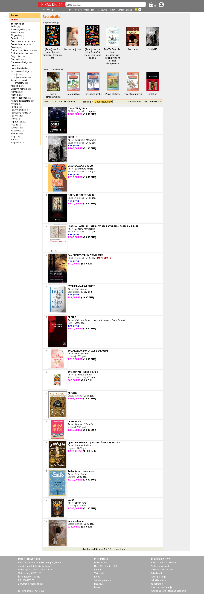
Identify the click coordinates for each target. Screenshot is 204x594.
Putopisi (15, 127)
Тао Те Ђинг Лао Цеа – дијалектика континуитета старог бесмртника (112, 56)
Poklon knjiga (18, 109)
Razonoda (16, 130)
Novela (14, 103)
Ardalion (153, 93)
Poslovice (16, 115)
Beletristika (17, 23)
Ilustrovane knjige (20, 71)
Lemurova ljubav (72, 49)
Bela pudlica (73, 93)
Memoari (15, 91)
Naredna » (120, 549)
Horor (14, 65)
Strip (13, 136)
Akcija (14, 26)
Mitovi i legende (19, 97)
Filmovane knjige (19, 62)
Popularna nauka (19, 112)
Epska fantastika (19, 53)
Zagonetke (16, 142)
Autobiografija (18, 29)
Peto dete (133, 49)
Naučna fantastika (20, 100)
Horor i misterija (19, 68)
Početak (15, 15)
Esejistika (15, 56)
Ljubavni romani (19, 88)
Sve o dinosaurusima (53, 95)
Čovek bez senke (93, 93)
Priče (13, 118)
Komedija (15, 85)
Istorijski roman (19, 77)
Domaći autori (18, 44)
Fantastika (16, 59)
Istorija (14, 74)
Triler (13, 139)
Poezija (14, 106)
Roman (14, 133)
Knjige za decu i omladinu (19, 81)
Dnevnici (15, 38)
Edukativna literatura (22, 50)
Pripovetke (16, 121)
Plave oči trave (113, 93)
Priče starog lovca (133, 93)
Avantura (15, 32)
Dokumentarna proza (22, 41)
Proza (14, 124)
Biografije (16, 35)
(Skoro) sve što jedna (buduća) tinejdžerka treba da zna (92, 53)
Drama (14, 47)
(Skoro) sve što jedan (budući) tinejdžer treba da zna (52, 53)
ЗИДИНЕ (152, 49)
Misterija (15, 94)
